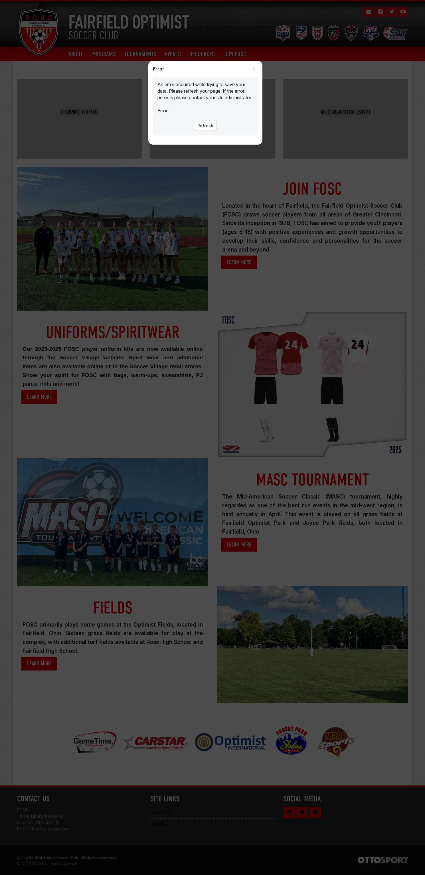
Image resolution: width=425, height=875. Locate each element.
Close (254, 68)
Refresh (205, 125)
